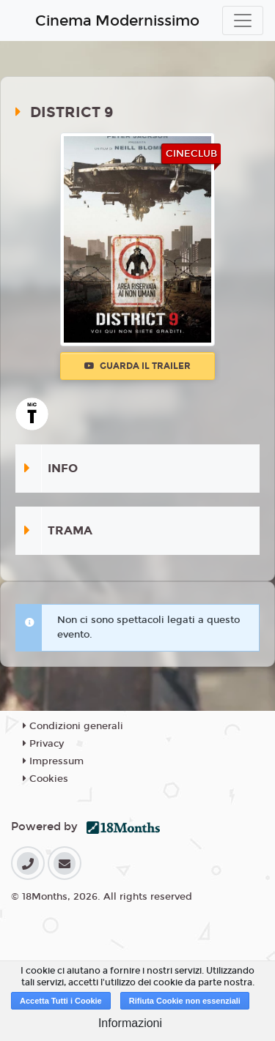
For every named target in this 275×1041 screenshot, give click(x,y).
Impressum (53, 761)
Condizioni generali (73, 726)
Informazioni (130, 1023)
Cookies (45, 779)
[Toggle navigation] (242, 20)
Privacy (43, 744)
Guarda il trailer (137, 366)
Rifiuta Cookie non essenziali (185, 1000)
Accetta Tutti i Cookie (61, 1000)
